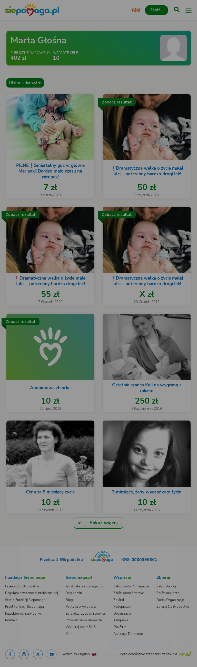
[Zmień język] (14, 542)
